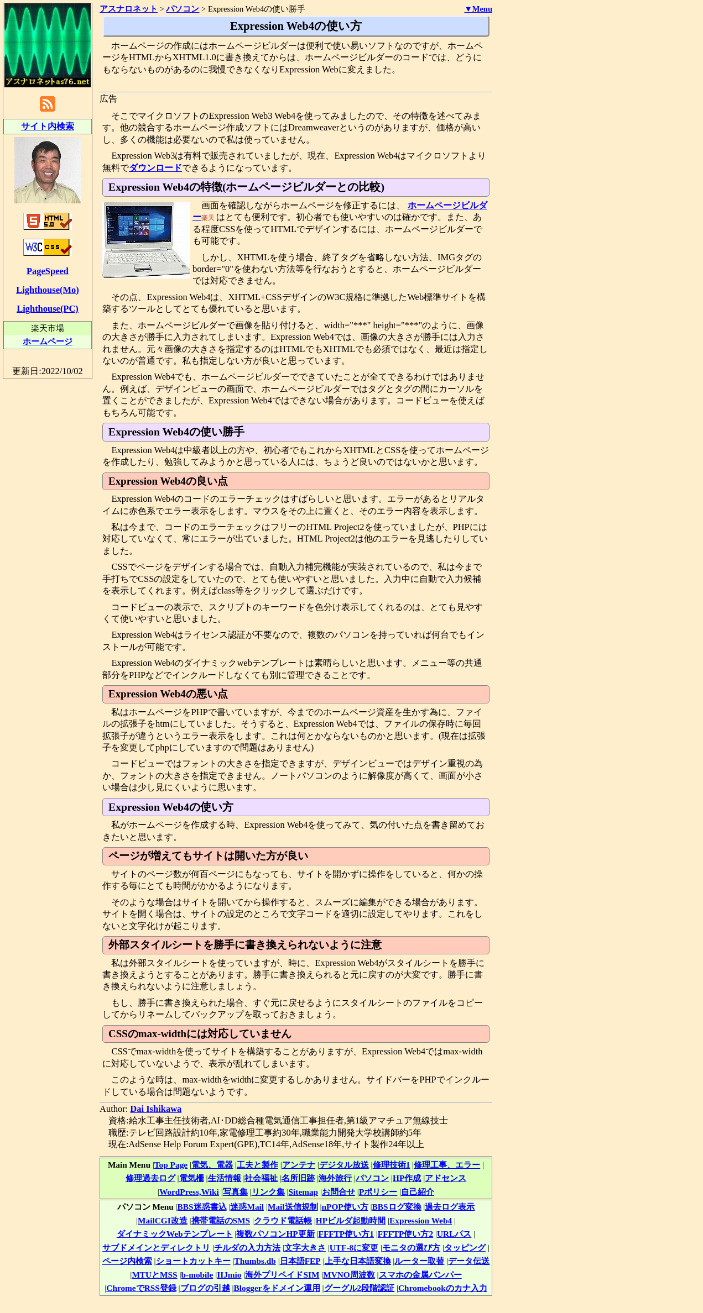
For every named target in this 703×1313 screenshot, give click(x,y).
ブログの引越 (205, 1288)
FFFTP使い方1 (346, 1233)
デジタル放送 (344, 1164)
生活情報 (224, 1178)
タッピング (465, 1247)
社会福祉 (261, 1178)
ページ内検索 (127, 1260)
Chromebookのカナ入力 (442, 1288)
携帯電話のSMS (221, 1220)
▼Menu (478, 8)
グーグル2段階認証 (359, 1288)
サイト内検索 (47, 126)
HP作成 (407, 1178)
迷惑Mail (247, 1206)
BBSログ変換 (396, 1206)
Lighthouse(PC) (48, 308)
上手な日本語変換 (358, 1260)
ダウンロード (155, 167)
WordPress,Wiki (189, 1191)
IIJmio (229, 1274)
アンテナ (298, 1164)
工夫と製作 (257, 1164)
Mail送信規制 (293, 1206)
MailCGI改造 (163, 1220)
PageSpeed (48, 271)
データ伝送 (469, 1260)
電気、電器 (212, 1164)
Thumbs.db (254, 1260)
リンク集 (268, 1191)
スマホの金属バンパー (420, 1274)
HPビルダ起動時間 (351, 1220)
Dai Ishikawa (155, 1109)
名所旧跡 (298, 1178)
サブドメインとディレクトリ (156, 1247)
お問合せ (338, 1191)
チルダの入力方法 (247, 1247)
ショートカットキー (193, 1260)
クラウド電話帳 (283, 1220)
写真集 (235, 1191)
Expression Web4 (420, 1220)
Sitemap (304, 1191)
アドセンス (445, 1178)
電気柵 (191, 1178)
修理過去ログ (150, 1178)
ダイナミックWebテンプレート (175, 1233)
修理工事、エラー (447, 1164)
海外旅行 (335, 1178)
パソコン (372, 1178)
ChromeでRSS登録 (141, 1288)
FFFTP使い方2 (405, 1233)
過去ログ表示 (450, 1206)
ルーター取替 (419, 1260)
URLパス (454, 1233)
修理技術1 (391, 1164)
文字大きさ (305, 1247)
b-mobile (197, 1274)
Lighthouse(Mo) (47, 290)
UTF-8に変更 (354, 1247)
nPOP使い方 (345, 1206)
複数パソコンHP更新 (275, 1233)
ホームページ (47, 341)
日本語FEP (300, 1260)
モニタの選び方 (411, 1247)
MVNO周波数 (348, 1274)
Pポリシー (378, 1191)
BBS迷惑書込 (202, 1206)
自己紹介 (417, 1191)
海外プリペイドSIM (282, 1274)
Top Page (171, 1164)
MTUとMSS (154, 1274)
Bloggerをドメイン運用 (277, 1288)
